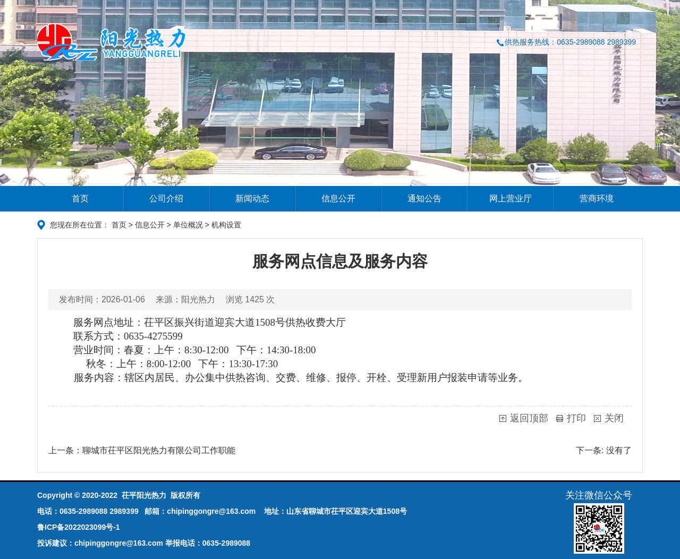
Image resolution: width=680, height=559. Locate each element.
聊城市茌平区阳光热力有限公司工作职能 (158, 450)
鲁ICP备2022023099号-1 (78, 527)
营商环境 (597, 198)
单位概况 (188, 225)
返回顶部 (529, 418)
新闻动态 (252, 198)
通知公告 (424, 198)
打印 (576, 418)
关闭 (614, 418)
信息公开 (338, 198)
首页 (80, 198)
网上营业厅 (510, 198)
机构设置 (226, 225)
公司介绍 (166, 198)
